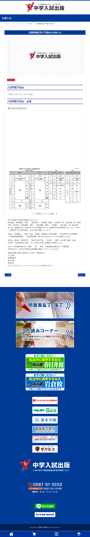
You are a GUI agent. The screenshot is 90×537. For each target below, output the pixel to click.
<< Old (8, 275)
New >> (81, 275)
